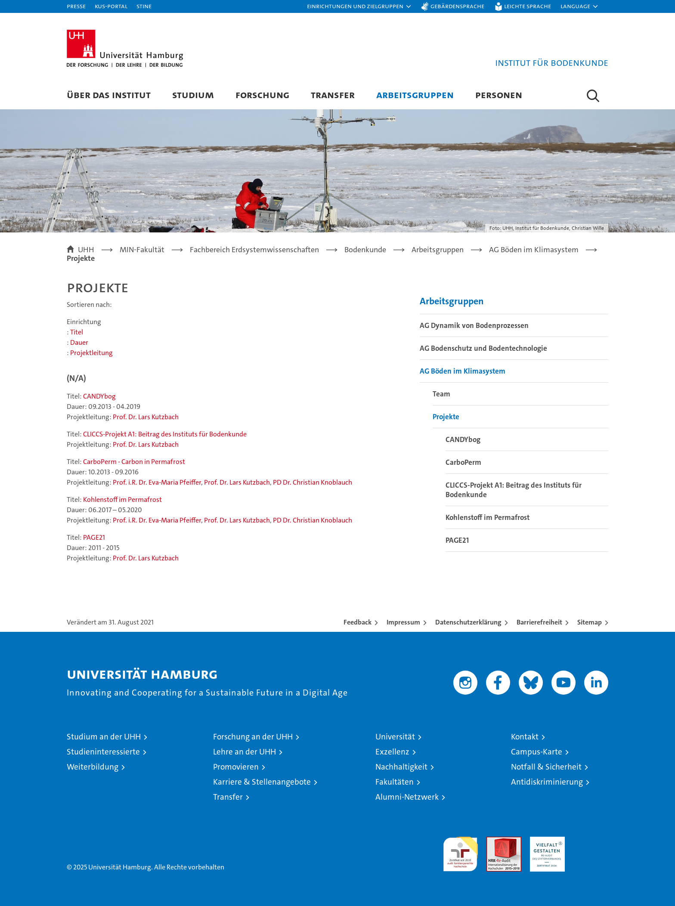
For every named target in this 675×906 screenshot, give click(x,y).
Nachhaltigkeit (401, 766)
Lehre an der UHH (244, 751)
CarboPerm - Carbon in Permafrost (134, 461)
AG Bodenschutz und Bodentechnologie (483, 348)
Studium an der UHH (104, 736)
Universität (395, 736)
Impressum (403, 622)
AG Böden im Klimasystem (462, 371)
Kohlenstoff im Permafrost (122, 499)
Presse (76, 5)
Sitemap (589, 622)
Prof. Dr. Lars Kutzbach (146, 416)
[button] (359, 6)
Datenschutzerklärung (468, 622)
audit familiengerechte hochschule (460, 850)
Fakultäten (394, 781)
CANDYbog (99, 396)
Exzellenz (392, 751)
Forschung (262, 94)
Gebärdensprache (457, 5)
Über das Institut (109, 94)
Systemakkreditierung (590, 841)
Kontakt (525, 736)
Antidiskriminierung (547, 781)
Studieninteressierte (103, 751)
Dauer (79, 342)
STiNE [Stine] (144, 5)
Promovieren (236, 766)
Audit (494, 841)
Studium (193, 94)
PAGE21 (94, 537)
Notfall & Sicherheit (546, 766)
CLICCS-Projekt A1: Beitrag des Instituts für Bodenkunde (165, 434)
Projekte (446, 416)
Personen (498, 94)
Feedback (358, 622)
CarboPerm (463, 462)
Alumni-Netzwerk (407, 797)
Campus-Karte (536, 751)
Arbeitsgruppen (415, 94)
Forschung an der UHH (253, 736)
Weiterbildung (92, 766)
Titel (76, 332)
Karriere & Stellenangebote (262, 781)
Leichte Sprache (527, 5)
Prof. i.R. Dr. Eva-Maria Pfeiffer (157, 482)
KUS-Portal (111, 5)
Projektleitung (91, 352)
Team (441, 394)
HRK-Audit (545, 841)
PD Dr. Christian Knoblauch (312, 482)
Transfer (333, 94)
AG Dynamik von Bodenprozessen (474, 325)
